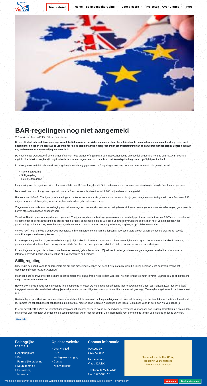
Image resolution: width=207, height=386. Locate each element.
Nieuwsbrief (21, 319)
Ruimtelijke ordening (29, 361)
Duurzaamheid (26, 365)
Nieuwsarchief (62, 365)
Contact (58, 361)
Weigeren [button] (171, 381)
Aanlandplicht (25, 352)
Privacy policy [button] (121, 381)
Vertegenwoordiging (66, 357)
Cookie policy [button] (104, 381)
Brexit (20, 357)
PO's (56, 352)
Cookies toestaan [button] (190, 381)
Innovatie (23, 374)
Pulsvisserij (24, 370)
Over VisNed (61, 348)
